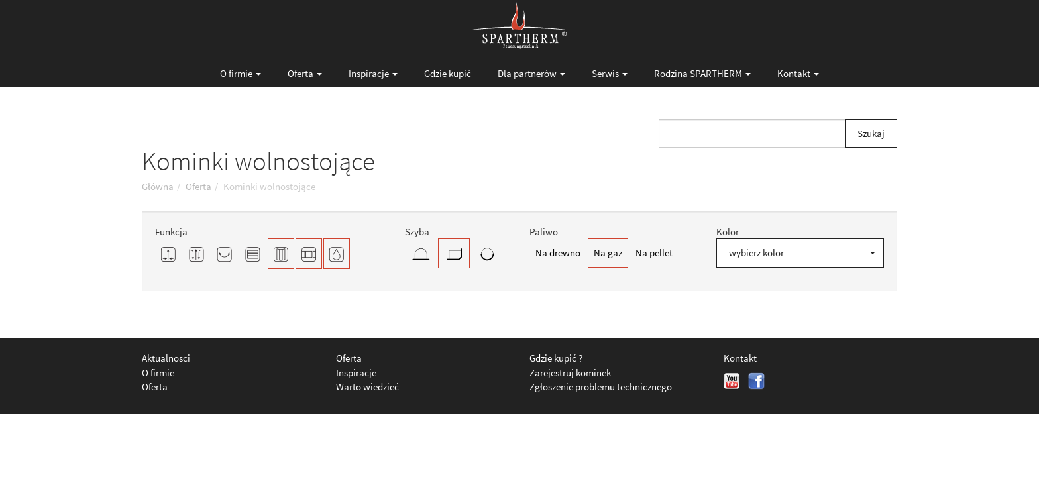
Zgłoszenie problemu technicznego (600, 386)
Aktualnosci (166, 358)
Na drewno (557, 252)
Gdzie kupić (447, 73)
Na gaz (608, 252)
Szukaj (871, 133)
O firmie (240, 73)
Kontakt (798, 73)
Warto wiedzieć (367, 386)
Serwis (610, 73)
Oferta (305, 73)
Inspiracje (373, 73)
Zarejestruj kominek (570, 372)
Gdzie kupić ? (555, 358)
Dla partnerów (531, 73)
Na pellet (654, 252)
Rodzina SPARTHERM (702, 73)
